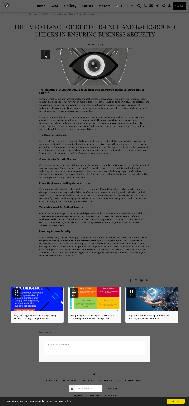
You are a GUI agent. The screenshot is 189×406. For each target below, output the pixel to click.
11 (16, 292)
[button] (139, 6)
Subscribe (111, 388)
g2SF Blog (22, 14)
